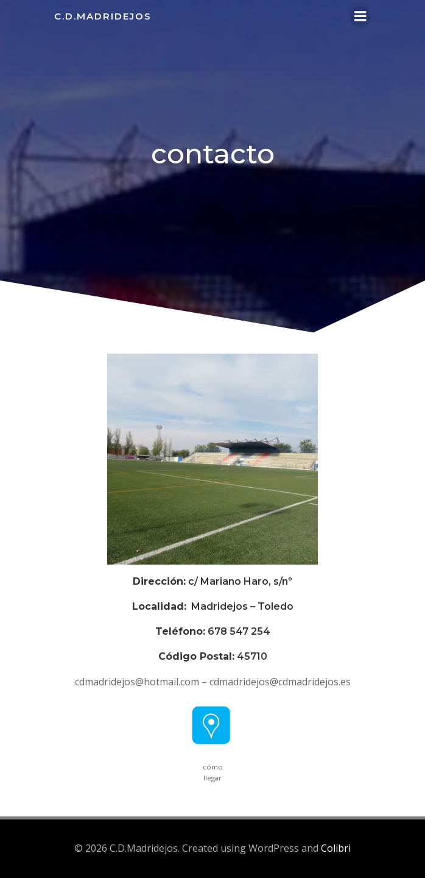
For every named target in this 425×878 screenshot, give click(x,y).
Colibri (336, 848)
